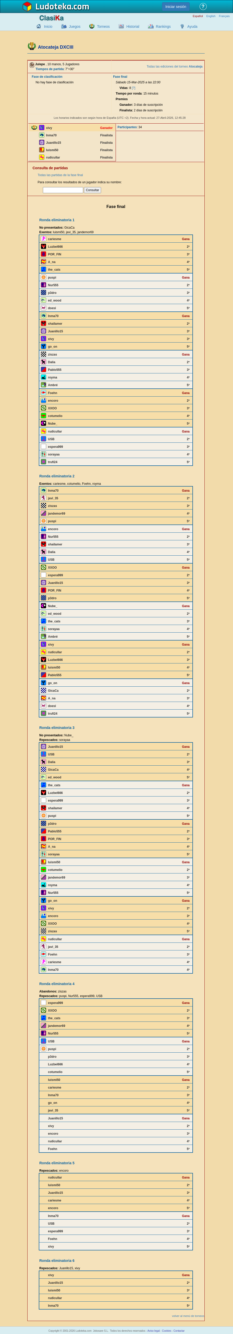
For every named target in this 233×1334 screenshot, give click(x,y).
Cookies (166, 1330)
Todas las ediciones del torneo (175, 66)
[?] (133, 88)
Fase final (120, 77)
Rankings (163, 26)
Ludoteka (53, 6)
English (210, 16)
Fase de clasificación (47, 77)
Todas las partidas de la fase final (60, 175)
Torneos (103, 26)
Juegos (74, 26)
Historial (132, 26)
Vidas (123, 88)
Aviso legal (154, 1330)
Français (224, 16)
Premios (122, 99)
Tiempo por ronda (129, 93)
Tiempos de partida (50, 69)
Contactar (179, 1330)
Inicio (48, 26)
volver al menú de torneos (188, 1315)
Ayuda (192, 26)
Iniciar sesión (175, 7)
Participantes (127, 127)
